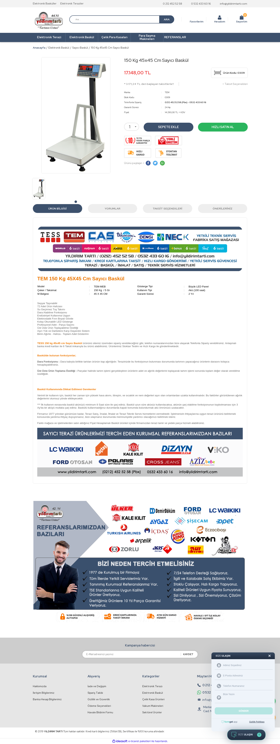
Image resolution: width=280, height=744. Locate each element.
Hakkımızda (39, 686)
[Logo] (49, 20)
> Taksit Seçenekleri (235, 84)
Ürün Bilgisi (57, 208)
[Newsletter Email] (131, 654)
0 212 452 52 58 (172, 3)
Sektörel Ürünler (152, 712)
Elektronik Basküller (44, 3)
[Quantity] (131, 127)
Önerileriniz (222, 208)
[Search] (121, 19)
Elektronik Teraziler (72, 3)
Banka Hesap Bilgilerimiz (47, 699)
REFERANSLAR (175, 37)
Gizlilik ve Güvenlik (99, 699)
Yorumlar (112, 208)
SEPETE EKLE (168, 127)
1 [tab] (76, 201)
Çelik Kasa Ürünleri (153, 699)
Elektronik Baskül (152, 692)
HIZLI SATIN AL (223, 127)
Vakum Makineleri (152, 706)
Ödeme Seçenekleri (99, 706)
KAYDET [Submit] (188, 654)
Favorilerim (196, 21)
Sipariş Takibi (95, 692)
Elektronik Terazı (152, 686)
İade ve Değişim (97, 686)
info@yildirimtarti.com (233, 3)
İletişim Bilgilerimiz (43, 692)
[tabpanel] (38, 188)
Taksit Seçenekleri (167, 208)
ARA (167, 19)
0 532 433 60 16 (201, 3)
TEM (167, 92)
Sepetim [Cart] (241, 19)
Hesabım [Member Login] (219, 21)
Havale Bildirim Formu (100, 712)
